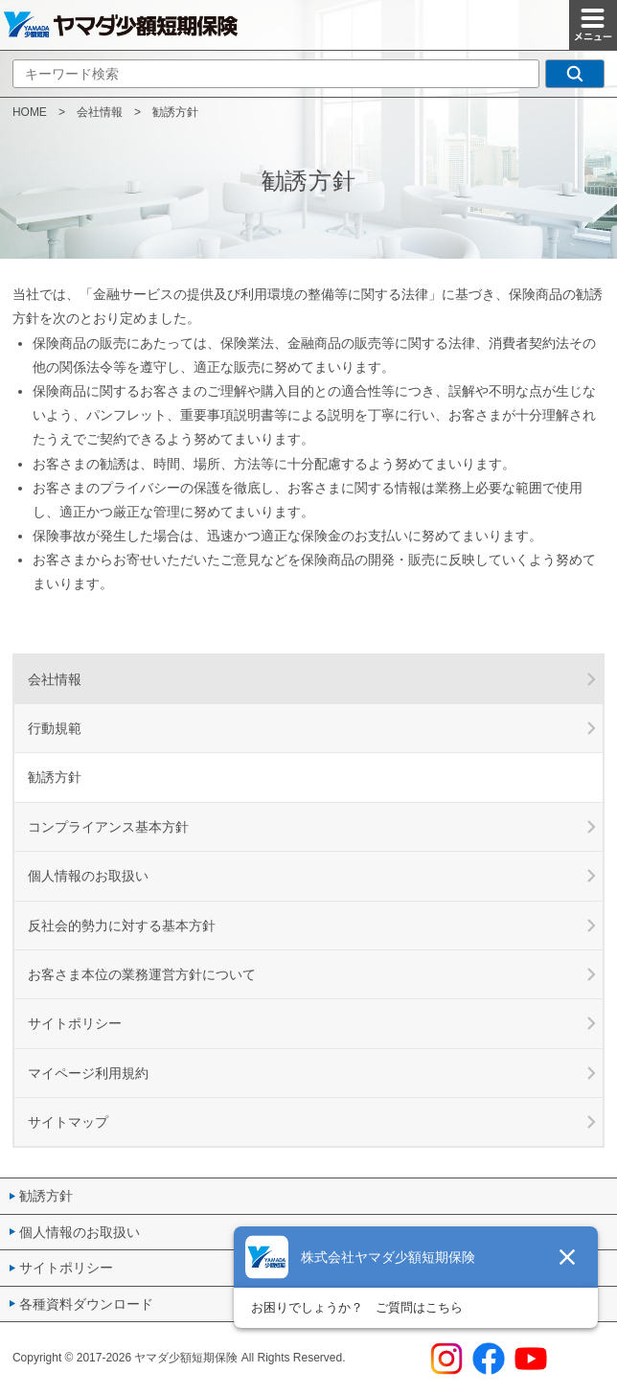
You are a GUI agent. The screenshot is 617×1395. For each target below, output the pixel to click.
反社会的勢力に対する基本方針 (122, 925)
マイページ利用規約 (88, 1073)
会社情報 (100, 112)
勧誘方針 (46, 1195)
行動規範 (54, 728)
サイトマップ (68, 1122)
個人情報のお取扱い (88, 875)
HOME (29, 112)
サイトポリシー (75, 1023)
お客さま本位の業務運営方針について (142, 974)
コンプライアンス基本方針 (108, 827)
